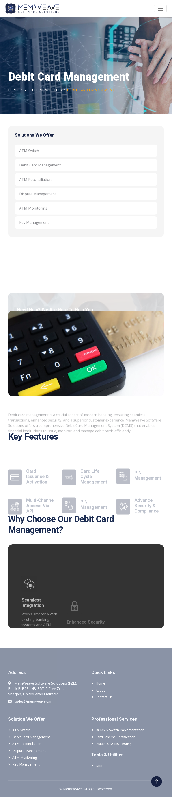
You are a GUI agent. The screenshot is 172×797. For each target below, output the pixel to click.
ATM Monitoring (33, 213)
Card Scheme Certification (115, 737)
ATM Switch (29, 155)
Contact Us (104, 697)
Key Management (34, 227)
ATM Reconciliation (35, 184)
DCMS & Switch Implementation (120, 730)
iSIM (99, 765)
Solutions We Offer (43, 90)
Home (13, 90)
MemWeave (72, 788)
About (100, 690)
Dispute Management (37, 199)
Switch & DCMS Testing (114, 743)
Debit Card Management (40, 170)
